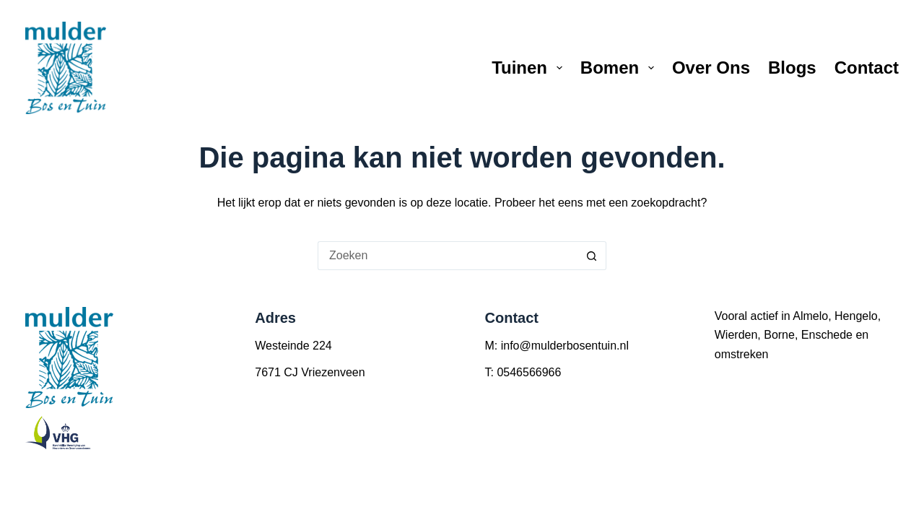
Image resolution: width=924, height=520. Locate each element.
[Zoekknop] (592, 255)
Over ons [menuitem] (711, 67)
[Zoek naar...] (448, 255)
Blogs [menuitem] (792, 67)
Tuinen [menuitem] (530, 67)
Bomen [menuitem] (620, 67)
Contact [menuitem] (866, 67)
